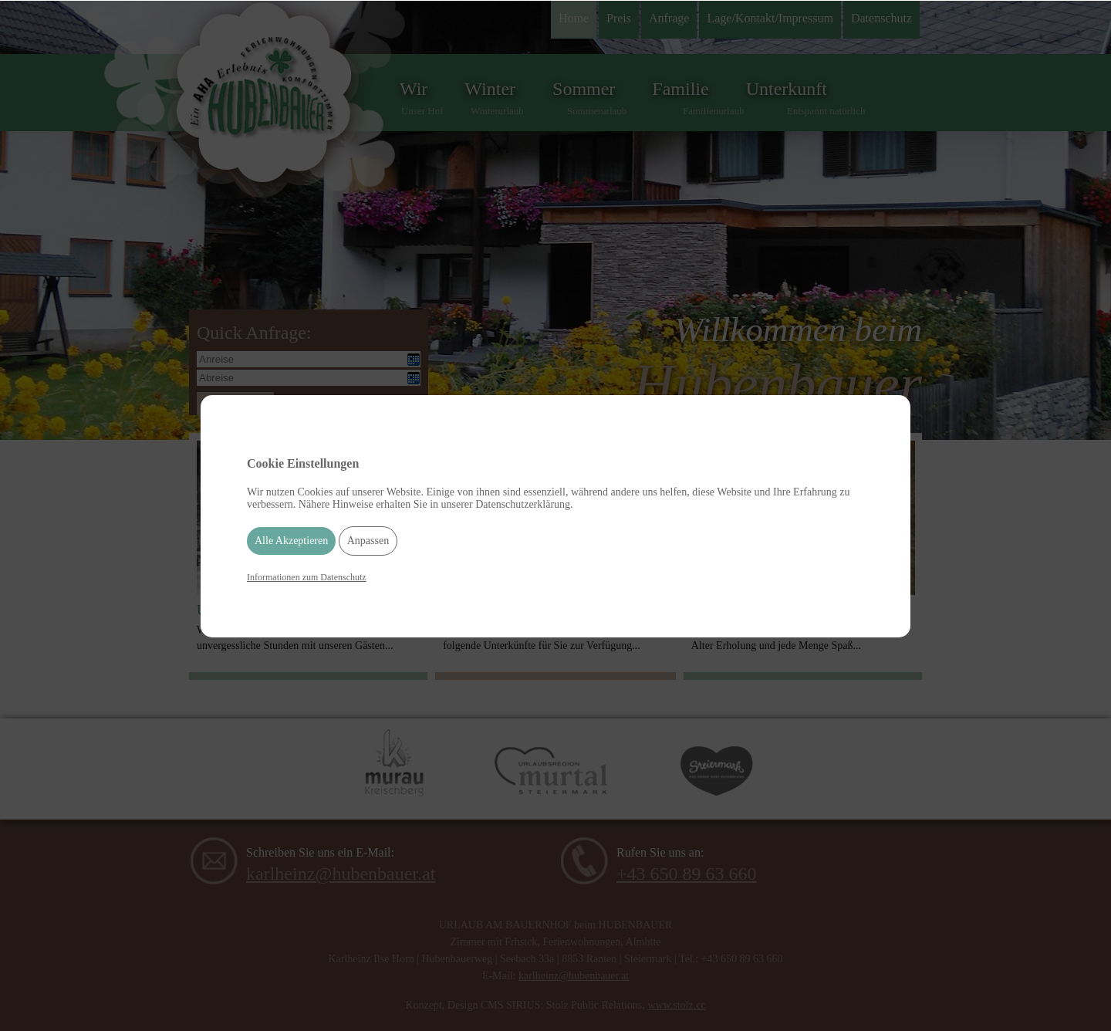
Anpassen (368, 540)
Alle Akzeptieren (291, 540)
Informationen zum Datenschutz (306, 577)
